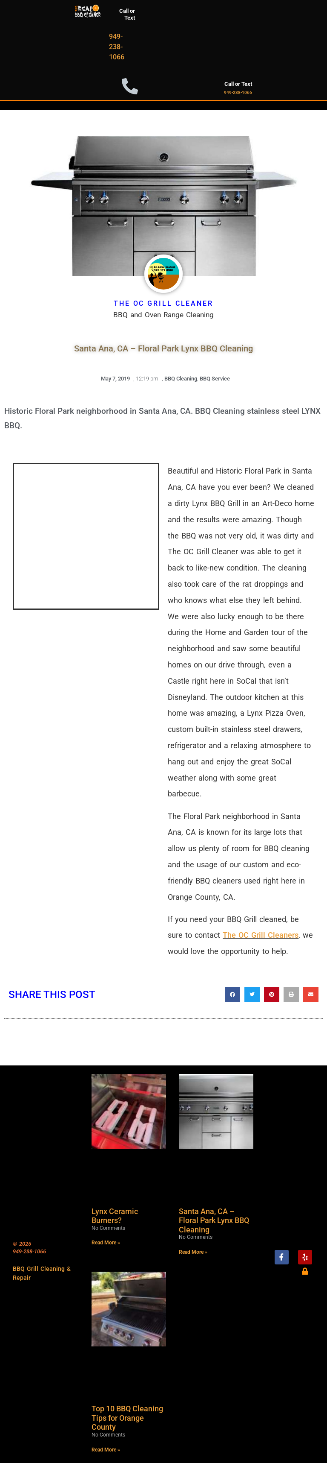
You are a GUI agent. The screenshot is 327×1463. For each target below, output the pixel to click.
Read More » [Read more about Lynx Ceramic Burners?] (106, 1243)
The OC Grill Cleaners (260, 934)
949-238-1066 (116, 46)
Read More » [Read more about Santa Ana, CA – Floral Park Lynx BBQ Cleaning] (193, 1252)
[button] (232, 994)
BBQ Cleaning (180, 378)
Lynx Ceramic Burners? (115, 1216)
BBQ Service (215, 378)
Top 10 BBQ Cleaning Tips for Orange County (127, 1417)
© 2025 (22, 1244)
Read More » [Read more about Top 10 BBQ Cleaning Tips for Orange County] (106, 1450)
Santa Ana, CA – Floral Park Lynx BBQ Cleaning (214, 1220)
